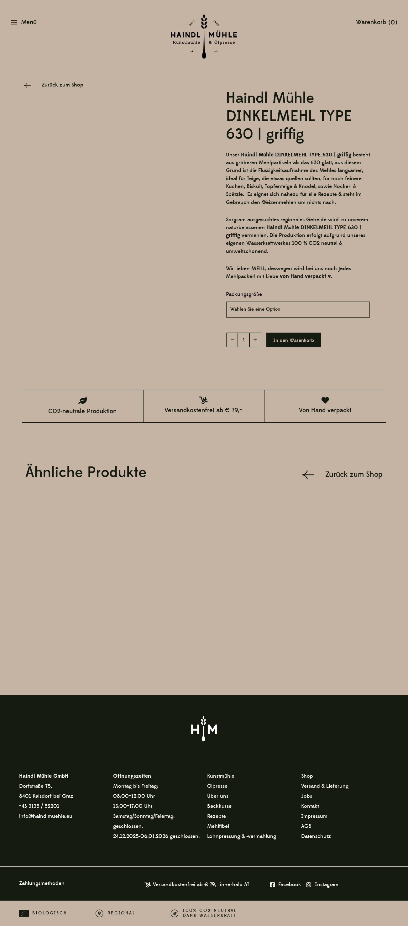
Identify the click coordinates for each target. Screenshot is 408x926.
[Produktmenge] (244, 340)
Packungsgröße (244, 294)
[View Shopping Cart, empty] (376, 22)
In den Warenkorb (293, 341)
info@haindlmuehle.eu (45, 816)
